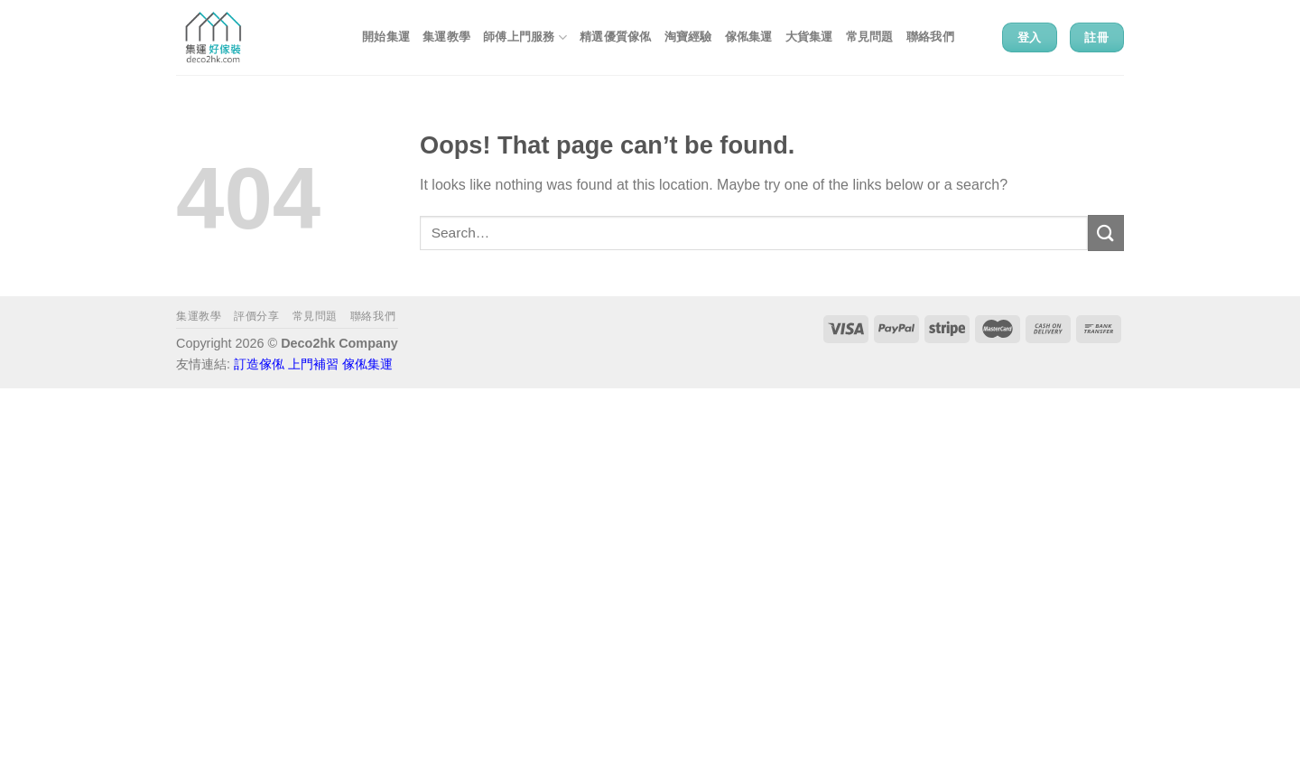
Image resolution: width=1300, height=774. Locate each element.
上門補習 (313, 364)
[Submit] (1106, 232)
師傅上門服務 (525, 37)
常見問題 (870, 36)
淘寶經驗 (688, 36)
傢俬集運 (749, 36)
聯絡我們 (930, 36)
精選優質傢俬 (616, 36)
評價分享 (256, 316)
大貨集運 (809, 36)
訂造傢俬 (259, 364)
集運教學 (446, 36)
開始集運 (386, 36)
